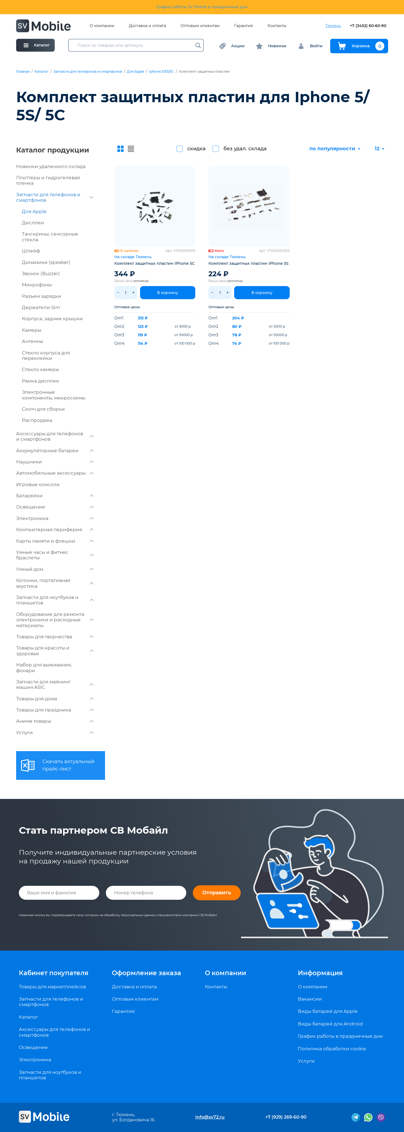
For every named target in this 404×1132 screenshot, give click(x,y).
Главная (23, 71)
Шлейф (31, 251)
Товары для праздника (55, 710)
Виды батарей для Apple (328, 1011)
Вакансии (310, 999)
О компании (102, 26)
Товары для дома (55, 698)
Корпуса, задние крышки (52, 318)
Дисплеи (33, 222)
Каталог (41, 71)
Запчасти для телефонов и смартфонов (87, 71)
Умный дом (55, 569)
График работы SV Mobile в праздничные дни (202, 6)
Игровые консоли (38, 484)
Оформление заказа (146, 973)
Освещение (55, 507)
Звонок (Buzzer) (41, 273)
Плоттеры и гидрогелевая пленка (48, 180)
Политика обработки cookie (332, 1048)
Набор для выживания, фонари (44, 667)
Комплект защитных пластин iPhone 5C (154, 263)
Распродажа (37, 420)
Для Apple (135, 71)
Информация (320, 973)
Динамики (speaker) (46, 262)
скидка (196, 149)
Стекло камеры (40, 369)
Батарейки (55, 495)
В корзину (167, 292)
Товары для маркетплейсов (52, 986)
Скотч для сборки (43, 409)
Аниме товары (55, 721)
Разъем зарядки (41, 296)
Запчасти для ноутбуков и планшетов (55, 600)
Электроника (55, 518)
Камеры (31, 330)
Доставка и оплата (147, 26)
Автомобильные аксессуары (55, 473)
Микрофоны (37, 284)
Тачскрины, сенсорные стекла (50, 236)
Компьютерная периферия (55, 529)
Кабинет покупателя (53, 973)
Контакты (277, 26)
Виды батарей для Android (330, 1024)
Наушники (55, 461)
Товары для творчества (55, 636)
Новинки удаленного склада (51, 166)
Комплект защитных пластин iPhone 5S (248, 263)
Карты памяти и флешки (55, 541)
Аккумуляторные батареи (55, 450)
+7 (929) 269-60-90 (286, 1117)
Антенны (32, 341)
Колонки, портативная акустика (55, 583)
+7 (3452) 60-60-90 (368, 25)
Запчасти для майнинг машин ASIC (55, 684)
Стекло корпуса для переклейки (46, 355)
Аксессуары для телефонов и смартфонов (55, 436)
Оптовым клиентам (200, 26)
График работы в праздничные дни (340, 1036)
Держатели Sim (41, 307)
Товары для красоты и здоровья (55, 650)
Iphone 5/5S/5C (161, 71)
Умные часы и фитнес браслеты (55, 554)
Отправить (216, 893)
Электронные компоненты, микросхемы (53, 394)
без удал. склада (245, 149)
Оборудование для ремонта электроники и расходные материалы (55, 619)
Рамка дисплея (40, 381)
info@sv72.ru (210, 1117)
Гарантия (243, 26)
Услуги (55, 732)
